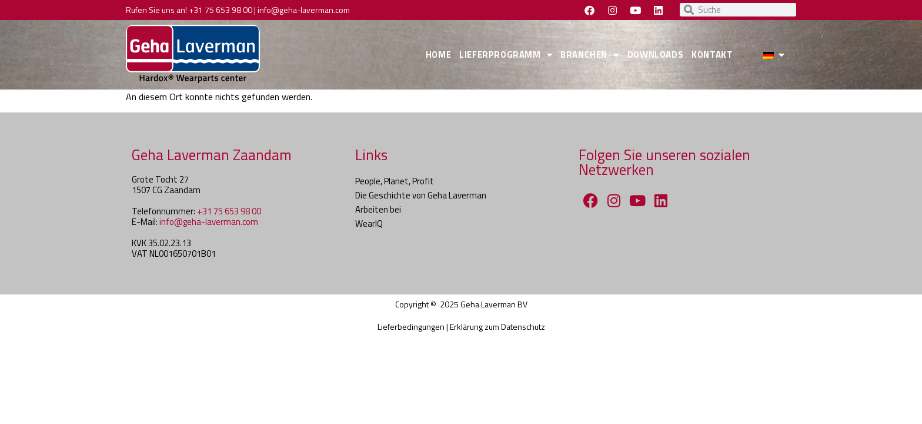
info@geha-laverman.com (304, 10)
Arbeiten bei (378, 209)
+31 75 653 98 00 (220, 10)
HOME (438, 54)
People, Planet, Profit (394, 181)
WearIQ (369, 223)
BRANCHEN (589, 55)
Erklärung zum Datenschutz (497, 326)
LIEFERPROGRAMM (505, 55)
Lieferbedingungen (411, 326)
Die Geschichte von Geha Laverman (420, 195)
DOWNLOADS (655, 54)
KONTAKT (712, 54)
